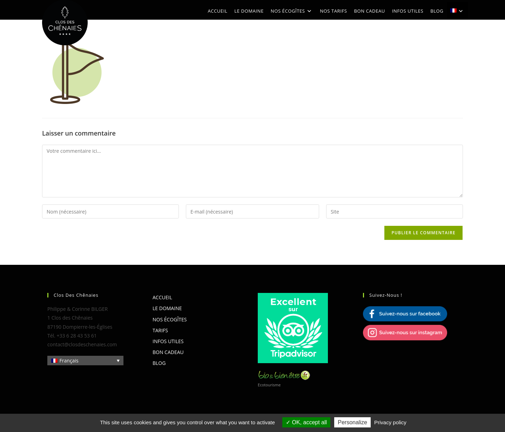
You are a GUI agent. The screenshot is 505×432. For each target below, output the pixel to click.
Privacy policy (390, 422)
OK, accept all (306, 422)
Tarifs (160, 330)
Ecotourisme (269, 384)
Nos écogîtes (170, 319)
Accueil (162, 297)
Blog (159, 363)
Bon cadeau (168, 352)
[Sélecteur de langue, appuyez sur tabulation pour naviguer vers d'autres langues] (85, 360)
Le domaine (167, 308)
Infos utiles (168, 341)
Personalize (352, 422)
